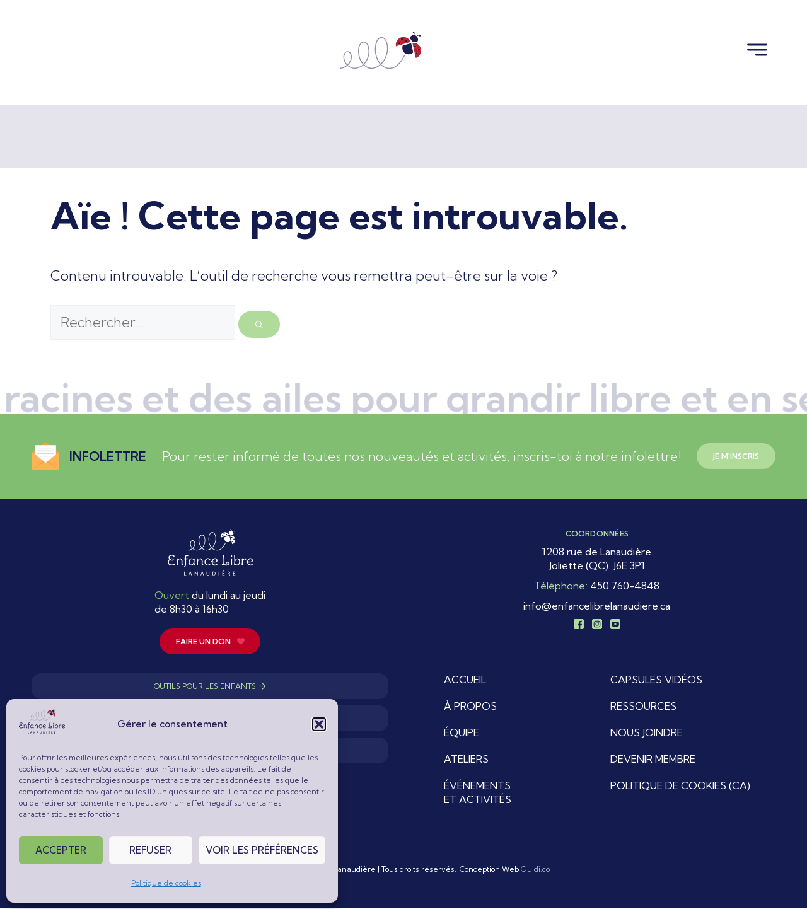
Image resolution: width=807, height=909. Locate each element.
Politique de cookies (166, 883)
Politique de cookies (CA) (680, 786)
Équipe (461, 733)
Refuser (150, 850)
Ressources (643, 706)
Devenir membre (652, 759)
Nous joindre (646, 733)
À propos (470, 706)
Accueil (465, 680)
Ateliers (466, 759)
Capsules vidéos (656, 680)
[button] (319, 724)
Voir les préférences (262, 850)
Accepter (60, 850)
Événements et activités (477, 793)
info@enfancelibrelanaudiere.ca (596, 605)
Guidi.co (535, 869)
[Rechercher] (259, 324)
